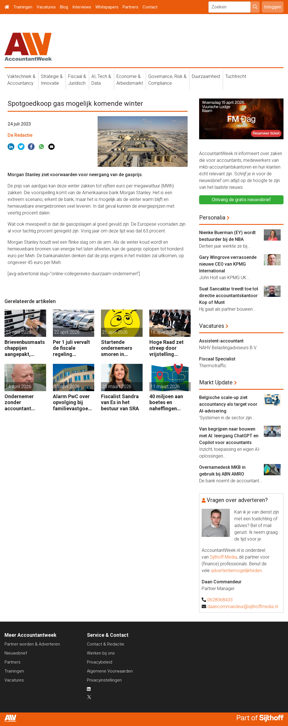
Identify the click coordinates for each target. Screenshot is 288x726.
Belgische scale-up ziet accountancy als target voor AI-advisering (228, 404)
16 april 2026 (163, 332)
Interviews (81, 7)
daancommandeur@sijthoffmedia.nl (242, 606)
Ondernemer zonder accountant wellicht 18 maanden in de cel (21, 402)
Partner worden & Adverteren (32, 644)
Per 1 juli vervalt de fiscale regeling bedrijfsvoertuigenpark (73, 348)
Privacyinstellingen (104, 680)
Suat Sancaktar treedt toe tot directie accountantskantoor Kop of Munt (228, 295)
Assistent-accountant (221, 341)
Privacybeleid (99, 662)
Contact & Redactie (105, 644)
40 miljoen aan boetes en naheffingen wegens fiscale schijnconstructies (169, 402)
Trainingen (23, 7)
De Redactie (20, 135)
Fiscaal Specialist (217, 359)
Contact (150, 7)
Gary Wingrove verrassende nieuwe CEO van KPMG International (227, 264)
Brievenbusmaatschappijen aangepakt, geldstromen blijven (24, 348)
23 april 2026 (18, 332)
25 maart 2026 (116, 386)
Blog (64, 7)
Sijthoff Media (223, 557)
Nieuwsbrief (15, 653)
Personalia (212, 217)
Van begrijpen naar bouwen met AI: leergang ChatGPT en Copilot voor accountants (228, 435)
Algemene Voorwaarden (110, 671)
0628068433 (220, 599)
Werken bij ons (101, 653)
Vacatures (46, 7)
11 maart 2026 (165, 386)
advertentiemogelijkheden (236, 570)
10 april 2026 (67, 386)
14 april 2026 (18, 386)
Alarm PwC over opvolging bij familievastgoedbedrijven (73, 402)
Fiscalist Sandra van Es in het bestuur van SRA (120, 402)
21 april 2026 (115, 332)
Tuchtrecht (235, 76)
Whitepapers (106, 7)
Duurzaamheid (206, 76)
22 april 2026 (67, 332)
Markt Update (216, 382)
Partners (130, 7)
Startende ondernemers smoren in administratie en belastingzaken (120, 348)
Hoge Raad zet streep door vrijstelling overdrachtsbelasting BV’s (169, 348)
